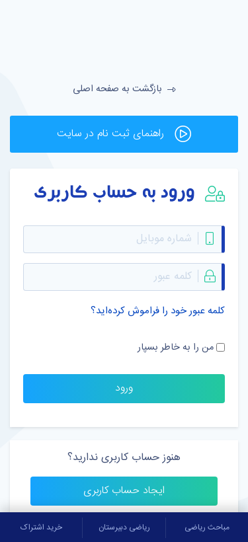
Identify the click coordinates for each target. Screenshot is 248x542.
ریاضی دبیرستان (124, 527)
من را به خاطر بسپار (176, 348)
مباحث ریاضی (207, 527)
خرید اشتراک (41, 527)
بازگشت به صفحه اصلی (124, 89)
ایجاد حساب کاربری (124, 491)
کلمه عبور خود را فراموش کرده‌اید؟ (158, 311)
